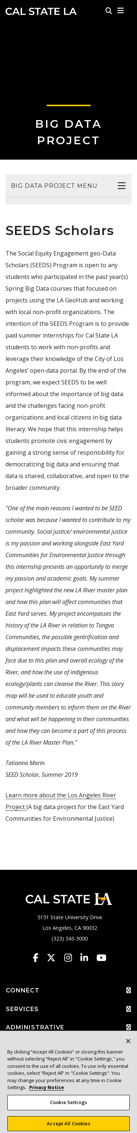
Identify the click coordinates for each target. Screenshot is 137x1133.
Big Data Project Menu (54, 185)
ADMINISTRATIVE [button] (68, 1027)
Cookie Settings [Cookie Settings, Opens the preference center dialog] (68, 1105)
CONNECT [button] (68, 990)
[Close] (128, 1044)
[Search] (109, 10)
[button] (120, 10)
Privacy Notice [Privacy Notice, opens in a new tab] (46, 1090)
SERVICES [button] (68, 1009)
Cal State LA (41, 11)
